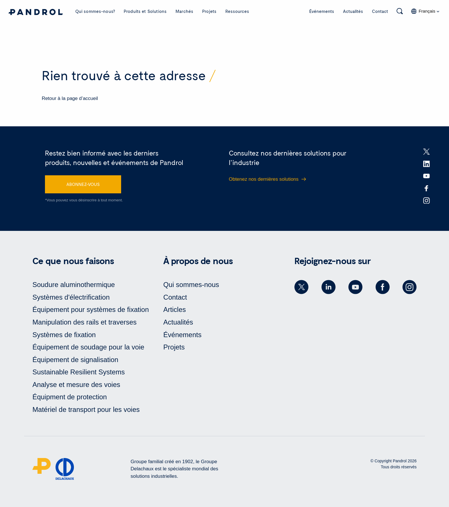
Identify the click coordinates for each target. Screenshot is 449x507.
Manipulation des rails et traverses (84, 322)
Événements (321, 11)
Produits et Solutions (145, 11)
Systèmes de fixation (64, 335)
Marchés (184, 11)
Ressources (237, 11)
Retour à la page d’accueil (70, 98)
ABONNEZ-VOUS (83, 184)
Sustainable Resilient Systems (78, 372)
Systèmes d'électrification (71, 297)
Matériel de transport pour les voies (86, 409)
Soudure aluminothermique (73, 284)
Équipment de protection (69, 397)
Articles (174, 309)
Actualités (353, 11)
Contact (380, 11)
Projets (209, 11)
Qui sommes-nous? (95, 11)
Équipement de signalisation (75, 359)
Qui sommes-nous (191, 284)
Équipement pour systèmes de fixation (90, 309)
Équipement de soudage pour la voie (88, 347)
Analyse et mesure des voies (76, 384)
